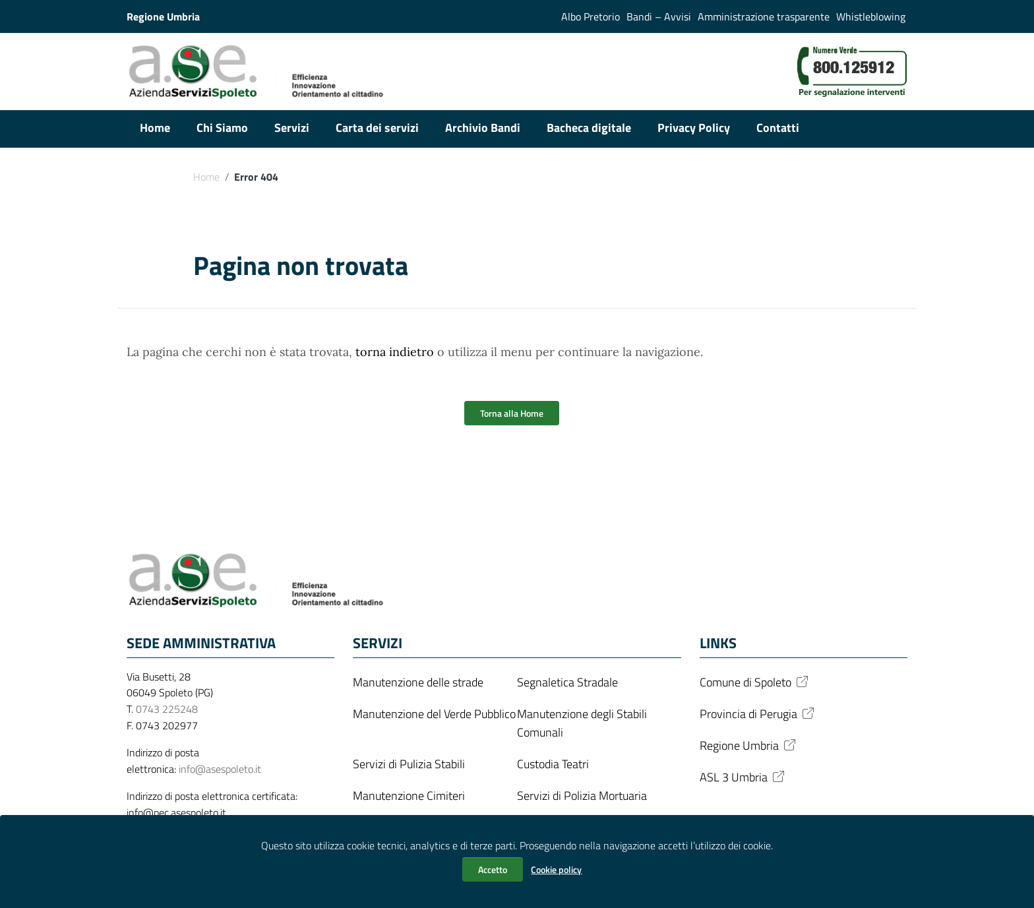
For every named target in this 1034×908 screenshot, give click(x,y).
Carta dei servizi (377, 127)
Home (155, 127)
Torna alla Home (511, 413)
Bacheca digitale (589, 127)
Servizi (291, 127)
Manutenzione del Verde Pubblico (434, 714)
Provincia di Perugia (758, 714)
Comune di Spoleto (755, 682)
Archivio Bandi (482, 127)
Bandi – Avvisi (658, 16)
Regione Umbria (749, 745)
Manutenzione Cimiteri (409, 795)
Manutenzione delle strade (418, 682)
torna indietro (394, 351)
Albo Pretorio (590, 16)
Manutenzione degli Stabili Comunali (582, 723)
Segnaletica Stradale (567, 682)
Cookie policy (556, 869)
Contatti (777, 127)
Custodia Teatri (553, 764)
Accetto (492, 869)
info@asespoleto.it (220, 769)
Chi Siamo (222, 127)
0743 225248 (167, 709)
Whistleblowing (870, 16)
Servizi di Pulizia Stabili (409, 764)
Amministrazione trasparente (764, 16)
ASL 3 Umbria (743, 777)
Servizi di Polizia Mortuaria (582, 795)
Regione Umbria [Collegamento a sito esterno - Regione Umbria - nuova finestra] (163, 16)
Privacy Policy (693, 127)
